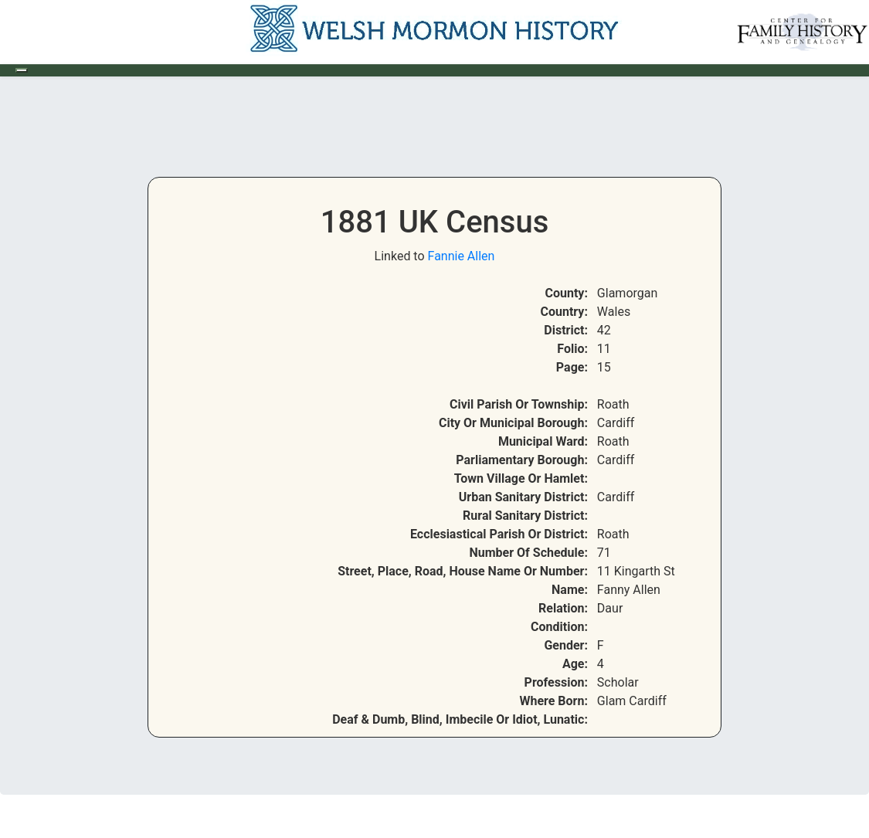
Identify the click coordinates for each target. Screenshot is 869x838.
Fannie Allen (461, 256)
